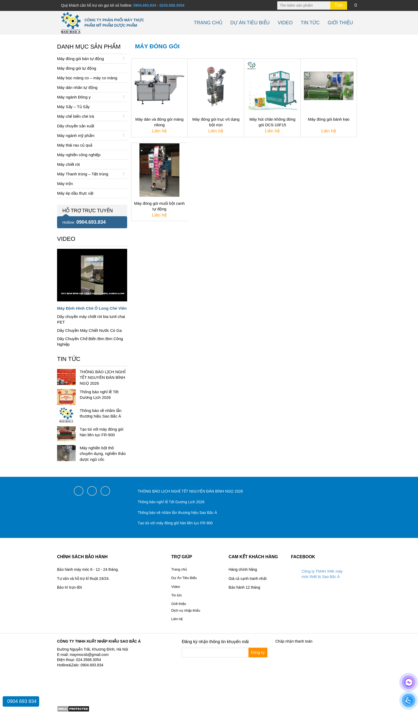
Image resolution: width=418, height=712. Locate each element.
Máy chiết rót (68, 164)
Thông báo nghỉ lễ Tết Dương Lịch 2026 (171, 502)
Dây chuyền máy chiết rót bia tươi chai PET (91, 319)
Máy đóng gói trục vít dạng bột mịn (215, 122)
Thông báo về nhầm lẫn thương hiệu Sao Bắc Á (177, 512)
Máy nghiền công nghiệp (79, 154)
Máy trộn (65, 183)
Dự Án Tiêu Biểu (250, 22)
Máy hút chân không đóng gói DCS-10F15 (272, 122)
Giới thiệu (340, 22)
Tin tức (310, 22)
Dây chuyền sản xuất (75, 126)
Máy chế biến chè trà (75, 116)
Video (285, 22)
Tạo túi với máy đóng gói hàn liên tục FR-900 (175, 523)
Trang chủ (208, 22)
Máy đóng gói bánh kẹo (328, 119)
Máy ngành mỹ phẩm (75, 135)
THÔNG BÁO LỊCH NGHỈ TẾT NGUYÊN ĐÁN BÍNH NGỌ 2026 (103, 377)
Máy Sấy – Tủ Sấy (73, 106)
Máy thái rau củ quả (74, 145)
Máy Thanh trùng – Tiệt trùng (82, 174)
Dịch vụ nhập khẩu (185, 610)
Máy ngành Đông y (74, 97)
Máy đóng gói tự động (76, 68)
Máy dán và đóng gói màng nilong (159, 122)
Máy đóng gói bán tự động (80, 58)
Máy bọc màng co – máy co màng (87, 78)
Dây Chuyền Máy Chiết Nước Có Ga (89, 330)
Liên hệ (177, 619)
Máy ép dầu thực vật (75, 193)
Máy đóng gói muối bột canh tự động (159, 206)
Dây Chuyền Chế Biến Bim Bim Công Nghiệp (90, 341)
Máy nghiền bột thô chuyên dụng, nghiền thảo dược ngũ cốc (103, 454)
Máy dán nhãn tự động (77, 87)
